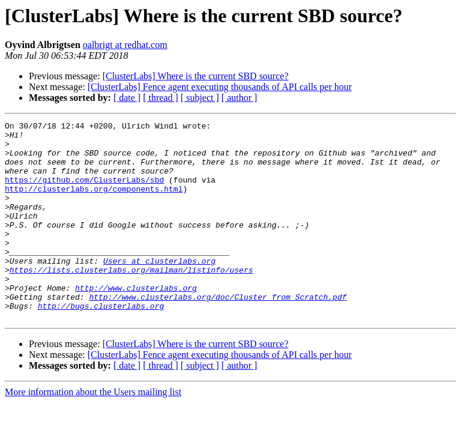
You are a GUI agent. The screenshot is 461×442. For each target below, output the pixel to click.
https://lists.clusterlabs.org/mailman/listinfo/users (131, 300)
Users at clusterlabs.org (159, 289)
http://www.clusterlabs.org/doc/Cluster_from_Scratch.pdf (217, 332)
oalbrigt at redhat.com (125, 45)
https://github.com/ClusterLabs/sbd (84, 192)
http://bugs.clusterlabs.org (101, 343)
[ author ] (239, 97)
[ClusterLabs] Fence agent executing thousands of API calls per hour (220, 87)
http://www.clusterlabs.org (136, 321)
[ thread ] (160, 97)
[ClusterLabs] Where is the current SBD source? (196, 76)
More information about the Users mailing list (93, 431)
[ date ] (126, 97)
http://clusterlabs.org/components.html (93, 203)
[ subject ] (200, 97)
